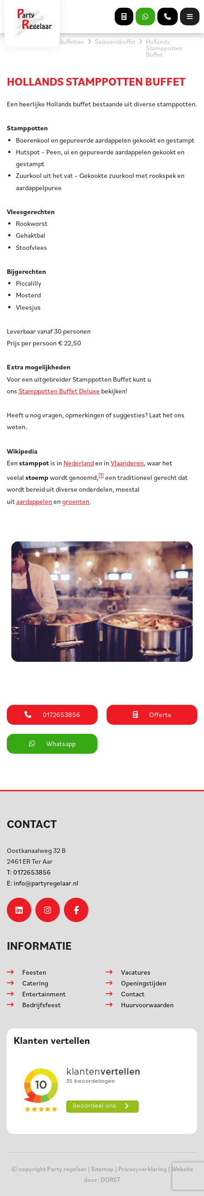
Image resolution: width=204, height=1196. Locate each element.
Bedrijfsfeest (41, 1004)
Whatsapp (52, 743)
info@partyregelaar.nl (42, 883)
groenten (75, 501)
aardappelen (34, 501)
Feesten (34, 972)
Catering (35, 983)
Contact (133, 994)
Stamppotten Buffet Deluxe (59, 391)
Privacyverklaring (142, 1168)
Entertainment (44, 994)
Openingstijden (143, 983)
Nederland (78, 463)
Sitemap (102, 1168)
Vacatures (136, 972)
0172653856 (29, 872)
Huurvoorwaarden (147, 1004)
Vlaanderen (127, 463)
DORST (111, 1179)
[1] (101, 474)
